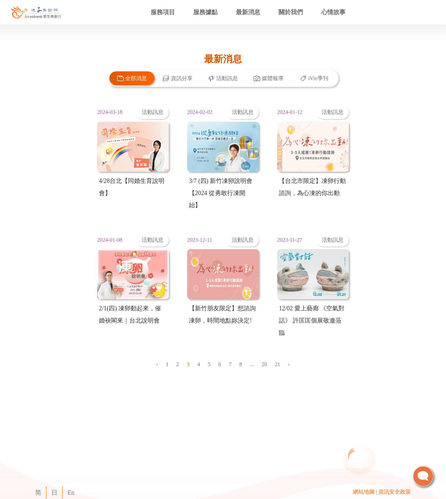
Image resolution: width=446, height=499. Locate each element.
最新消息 (248, 12)
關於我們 (290, 12)
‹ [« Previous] (157, 364)
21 (277, 364)
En (71, 492)
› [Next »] (289, 364)
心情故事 (333, 12)
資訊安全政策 (394, 492)
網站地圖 (364, 492)
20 (264, 364)
